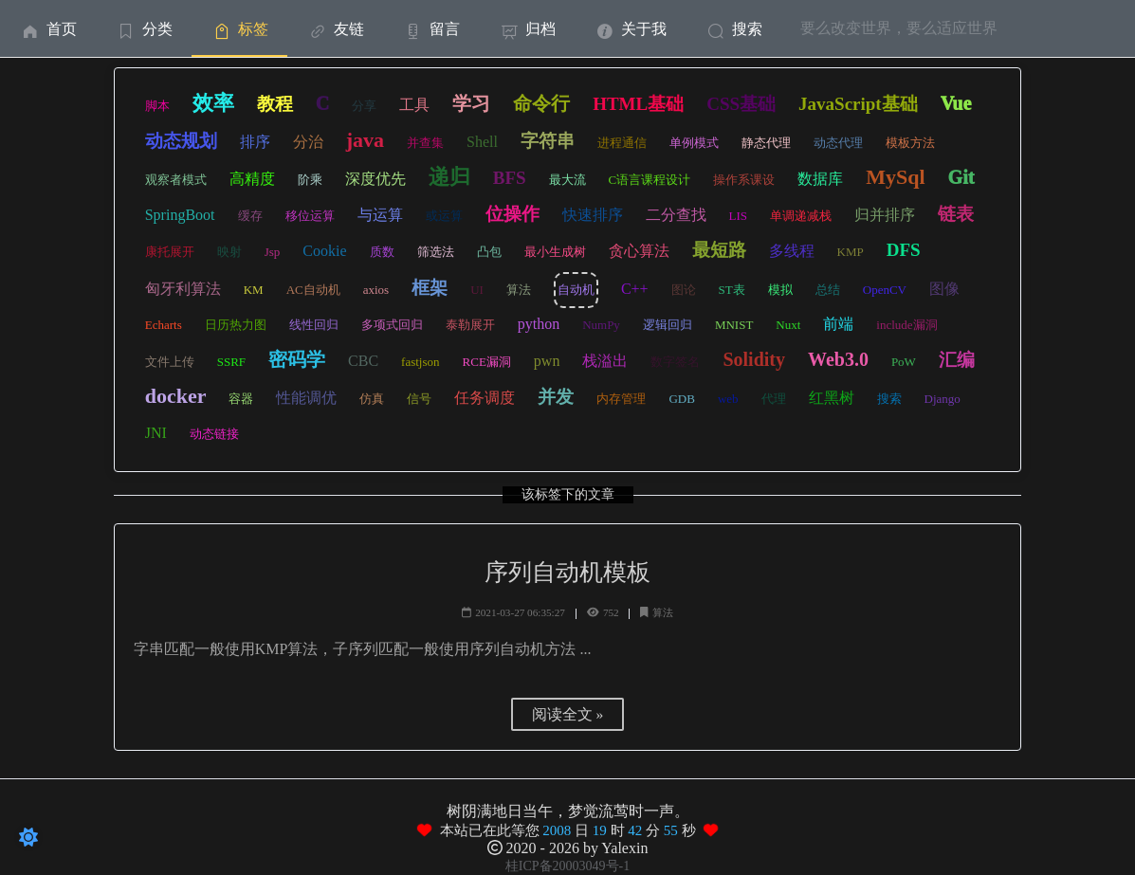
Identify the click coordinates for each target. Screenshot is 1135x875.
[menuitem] (48, 28)
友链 (335, 29)
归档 (527, 29)
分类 (144, 29)
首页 (48, 29)
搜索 (733, 29)
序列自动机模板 (567, 572)
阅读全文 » (568, 714)
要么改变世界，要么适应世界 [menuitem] (899, 28)
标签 (239, 29)
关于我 (630, 29)
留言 (431, 29)
